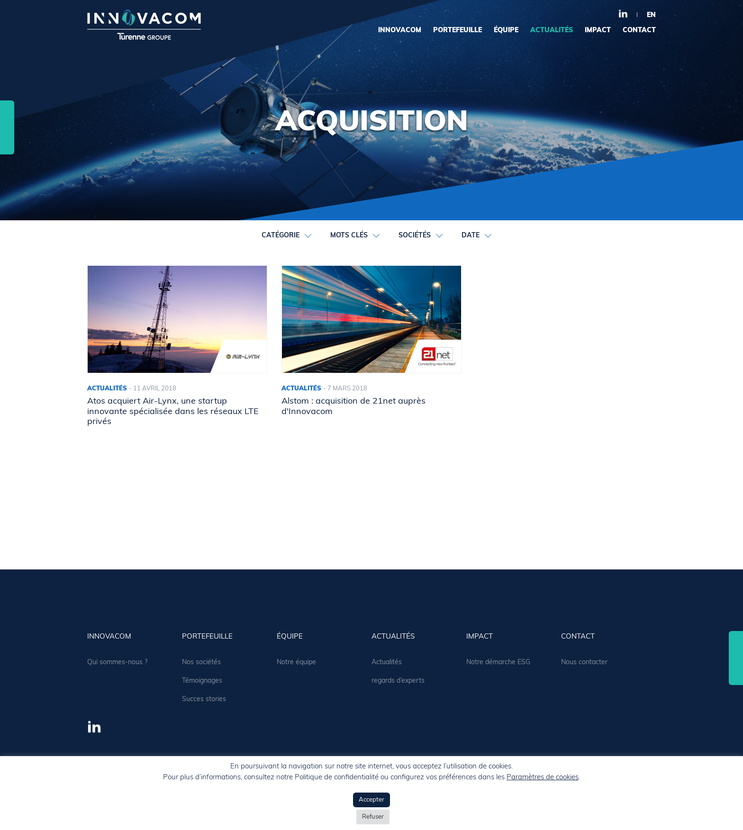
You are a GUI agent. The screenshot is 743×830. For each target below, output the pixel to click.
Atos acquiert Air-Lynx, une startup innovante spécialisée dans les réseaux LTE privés (173, 411)
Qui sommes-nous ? (117, 662)
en (651, 15)
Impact (598, 30)
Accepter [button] (371, 800)
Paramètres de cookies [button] (543, 777)
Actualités (387, 662)
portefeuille (457, 30)
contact (639, 30)
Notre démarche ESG (498, 662)
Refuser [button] (373, 817)
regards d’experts (398, 681)
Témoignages (202, 681)
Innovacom (399, 30)
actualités (551, 30)
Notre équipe (296, 662)
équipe (506, 30)
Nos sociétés (201, 662)
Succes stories (204, 699)
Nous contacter (584, 662)
